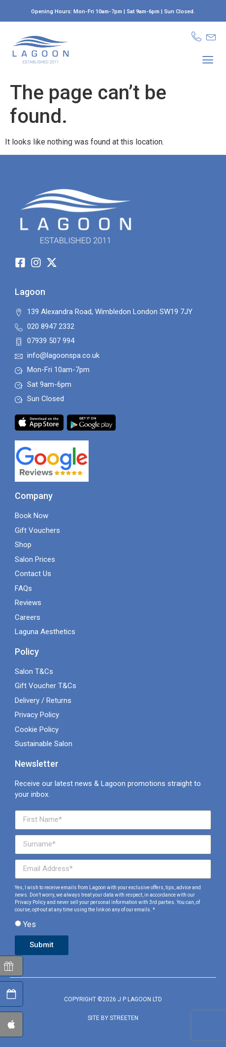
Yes (29, 924)
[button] (208, 59)
